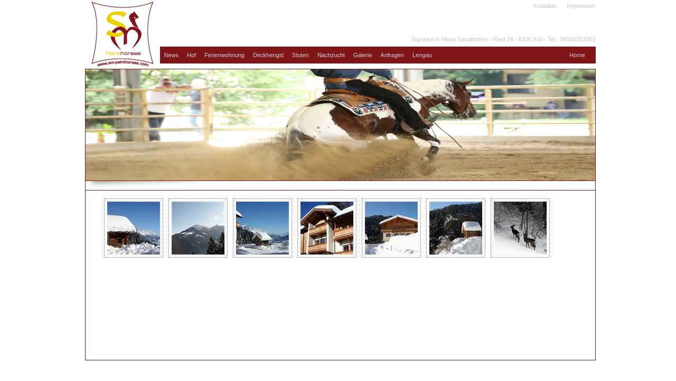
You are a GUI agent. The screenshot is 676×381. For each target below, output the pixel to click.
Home (577, 55)
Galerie (362, 55)
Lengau (422, 55)
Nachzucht (331, 55)
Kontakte (544, 6)
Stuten (300, 55)
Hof (191, 55)
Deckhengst (268, 55)
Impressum (581, 6)
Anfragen (392, 55)
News (171, 55)
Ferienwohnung (224, 55)
